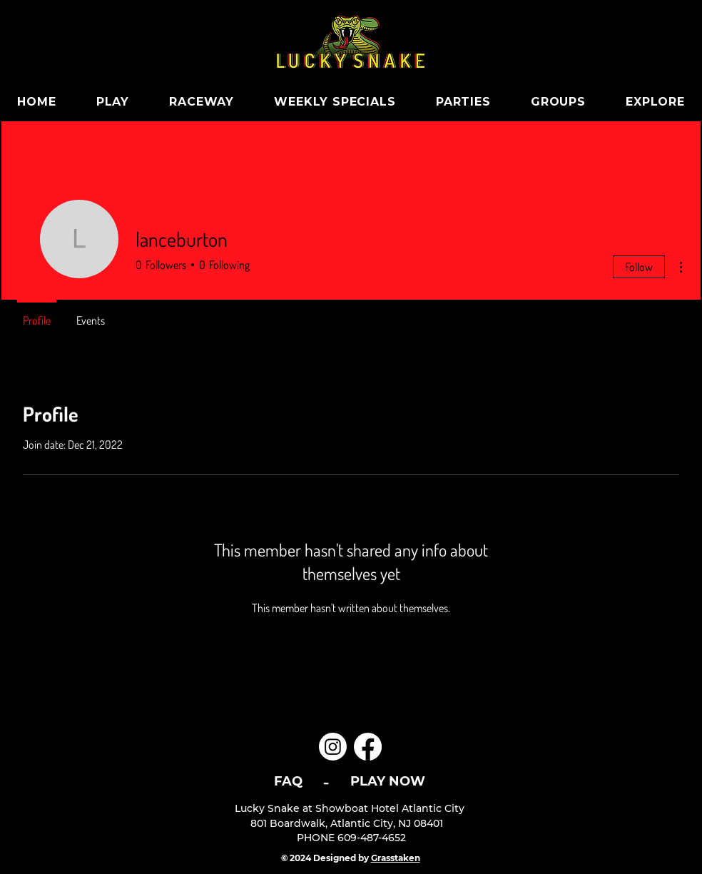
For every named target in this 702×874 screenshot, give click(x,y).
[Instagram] (333, 747)
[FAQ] (288, 781)
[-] (326, 781)
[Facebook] (368, 747)
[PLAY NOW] (388, 781)
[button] (201, 102)
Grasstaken (395, 858)
